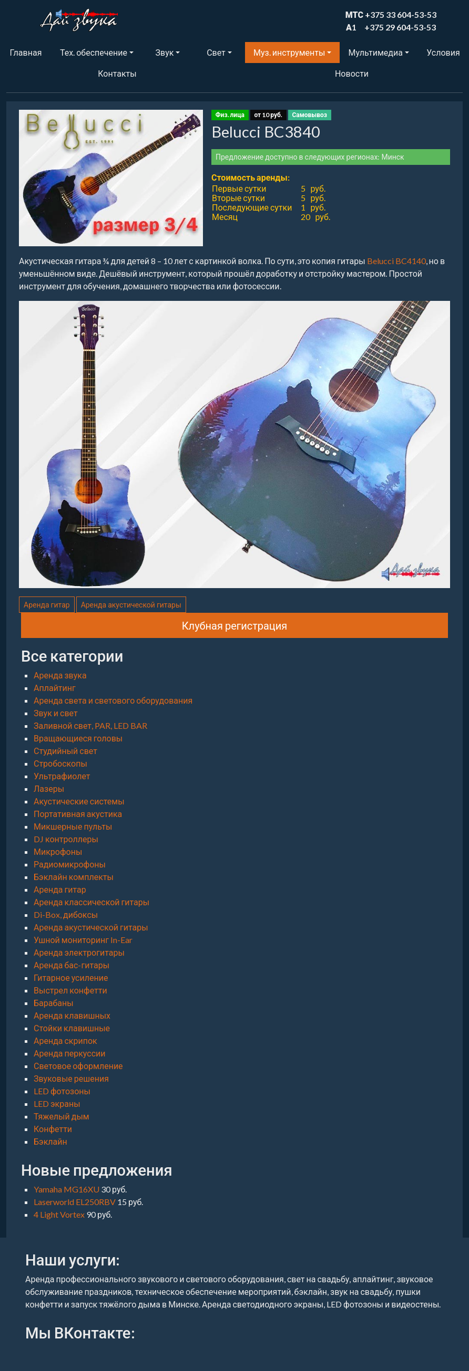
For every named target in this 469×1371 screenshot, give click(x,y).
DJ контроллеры (66, 839)
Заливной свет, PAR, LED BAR (90, 725)
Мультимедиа (375, 52)
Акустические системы (79, 801)
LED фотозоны (62, 1091)
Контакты (117, 73)
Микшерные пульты (73, 826)
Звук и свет (56, 713)
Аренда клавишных (72, 1015)
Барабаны (54, 1003)
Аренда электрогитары (79, 952)
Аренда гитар (47, 604)
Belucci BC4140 (396, 261)
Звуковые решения (71, 1078)
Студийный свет (65, 751)
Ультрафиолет (62, 776)
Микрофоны (58, 851)
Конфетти (53, 1129)
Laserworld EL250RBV (75, 1202)
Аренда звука (60, 675)
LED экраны (57, 1103)
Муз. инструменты (289, 52)
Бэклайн (50, 1141)
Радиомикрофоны (70, 864)
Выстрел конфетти (70, 990)
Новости (352, 73)
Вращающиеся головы (78, 738)
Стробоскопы (60, 763)
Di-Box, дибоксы (66, 914)
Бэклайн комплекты (74, 877)
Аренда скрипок (65, 1040)
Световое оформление (78, 1066)
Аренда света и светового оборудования (113, 700)
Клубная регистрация (235, 625)
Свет (216, 52)
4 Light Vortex (60, 1214)
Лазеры (49, 788)
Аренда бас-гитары (71, 965)
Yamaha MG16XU (67, 1189)
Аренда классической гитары (91, 902)
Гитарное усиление (71, 977)
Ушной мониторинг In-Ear (83, 940)
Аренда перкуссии (70, 1053)
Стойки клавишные (72, 1028)
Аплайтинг (55, 688)
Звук (165, 52)
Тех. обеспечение (93, 52)
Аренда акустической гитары (131, 604)
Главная (26, 52)
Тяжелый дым (61, 1116)
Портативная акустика (78, 814)
